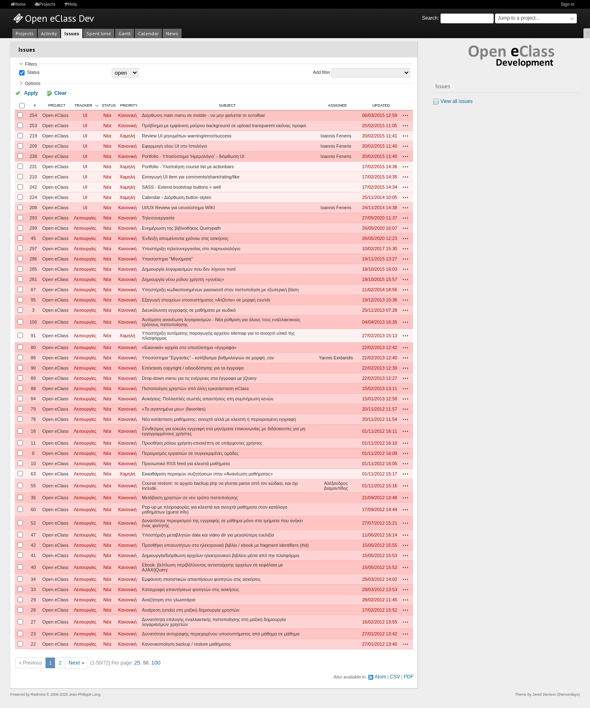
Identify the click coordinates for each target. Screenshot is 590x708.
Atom (383, 674)
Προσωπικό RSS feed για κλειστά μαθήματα (186, 462)
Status (33, 72)
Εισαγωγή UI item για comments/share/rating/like (190, 176)
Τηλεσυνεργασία (158, 217)
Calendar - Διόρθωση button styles (176, 196)
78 (33, 418)
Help (72, 4)
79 (33, 408)
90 (33, 367)
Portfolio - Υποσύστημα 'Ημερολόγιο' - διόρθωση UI (193, 155)
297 (33, 247)
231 (33, 165)
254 (33, 114)
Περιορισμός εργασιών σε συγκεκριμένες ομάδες (190, 452)
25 (135, 662)
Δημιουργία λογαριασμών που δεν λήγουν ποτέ (189, 268)
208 (33, 206)
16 (33, 430)
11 (33, 442)
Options (32, 83)
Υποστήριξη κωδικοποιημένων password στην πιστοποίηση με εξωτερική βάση (220, 288)
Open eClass (55, 114)
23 (33, 632)
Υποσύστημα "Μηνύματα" (167, 258)
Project (57, 105)
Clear (50, 92)
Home (20, 4)
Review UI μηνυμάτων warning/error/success (186, 134)
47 (33, 534)
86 (33, 356)
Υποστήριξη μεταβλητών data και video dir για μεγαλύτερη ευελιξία (208, 534)
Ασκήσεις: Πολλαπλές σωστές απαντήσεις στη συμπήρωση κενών (207, 397)
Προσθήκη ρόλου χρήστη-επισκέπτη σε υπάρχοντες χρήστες (202, 442)
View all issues (456, 101)
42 (33, 544)
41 (33, 554)
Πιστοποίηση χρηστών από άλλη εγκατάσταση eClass (195, 387)
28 (33, 609)
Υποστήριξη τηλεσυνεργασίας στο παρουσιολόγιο (191, 247)
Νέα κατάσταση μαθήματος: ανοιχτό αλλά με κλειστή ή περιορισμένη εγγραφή (219, 418)
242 (33, 186)
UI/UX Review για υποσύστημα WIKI (178, 206)
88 (33, 387)
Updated (381, 105)
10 (33, 462)
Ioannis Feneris (335, 134)
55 (33, 484)
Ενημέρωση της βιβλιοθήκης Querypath (181, 227)
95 (33, 299)
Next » (75, 662)
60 (33, 508)
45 (33, 237)
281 (33, 278)
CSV (396, 674)
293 (33, 217)
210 (33, 176)
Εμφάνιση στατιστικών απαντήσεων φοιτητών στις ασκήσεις (201, 578)
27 (33, 621)
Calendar (148, 33)
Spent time (98, 33)
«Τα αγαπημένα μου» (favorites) (174, 408)
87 (33, 288)
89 (33, 377)
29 (33, 598)
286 (33, 258)
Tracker (83, 105)
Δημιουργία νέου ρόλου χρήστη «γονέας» (183, 278)
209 (33, 145)
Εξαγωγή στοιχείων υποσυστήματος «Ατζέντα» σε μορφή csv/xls (206, 299)
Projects (47, 4)
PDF (409, 674)
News (172, 33)
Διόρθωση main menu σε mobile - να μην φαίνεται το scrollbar (203, 114)
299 (33, 227)
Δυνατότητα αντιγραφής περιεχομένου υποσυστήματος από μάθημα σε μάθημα (221, 632)
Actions (405, 114)
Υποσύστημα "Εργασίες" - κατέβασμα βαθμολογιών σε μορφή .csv (208, 356)
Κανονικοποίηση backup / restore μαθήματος (186, 643)
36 (33, 496)
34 (33, 578)
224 (33, 196)
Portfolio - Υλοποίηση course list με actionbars (188, 165)
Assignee (337, 105)
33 (33, 588)
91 (33, 334)
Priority (129, 105)
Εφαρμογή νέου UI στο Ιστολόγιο (174, 145)
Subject (227, 105)
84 (33, 397)
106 (33, 321)
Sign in (567, 4)
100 (153, 662)
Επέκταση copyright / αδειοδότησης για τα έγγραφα (192, 367)
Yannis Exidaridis (336, 356)
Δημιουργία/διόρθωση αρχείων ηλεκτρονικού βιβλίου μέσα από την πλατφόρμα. (221, 554)
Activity (49, 33)
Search (430, 18)
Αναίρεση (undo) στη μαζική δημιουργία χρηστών (190, 609)
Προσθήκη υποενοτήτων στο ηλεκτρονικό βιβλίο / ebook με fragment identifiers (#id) (225, 544)
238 (33, 155)
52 (33, 522)
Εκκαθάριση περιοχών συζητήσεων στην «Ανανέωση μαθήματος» (207, 472)
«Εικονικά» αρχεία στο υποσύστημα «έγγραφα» (189, 346)
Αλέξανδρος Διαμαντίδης (336, 485)
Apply (28, 92)
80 (33, 346)
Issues (71, 33)
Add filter (322, 72)
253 (33, 124)
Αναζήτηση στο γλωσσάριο (168, 598)
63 (33, 472)
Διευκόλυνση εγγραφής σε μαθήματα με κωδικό (189, 309)
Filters (31, 64)
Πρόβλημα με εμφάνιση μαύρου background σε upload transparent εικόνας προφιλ (224, 124)
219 (33, 134)
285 (33, 268)
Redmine (38, 692)
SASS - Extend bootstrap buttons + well (181, 186)
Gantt (124, 33)
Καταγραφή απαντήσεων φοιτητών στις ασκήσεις (190, 588)
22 (33, 643)
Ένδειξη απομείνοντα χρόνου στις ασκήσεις (185, 237)
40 (33, 566)
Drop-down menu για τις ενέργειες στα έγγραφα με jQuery (199, 377)
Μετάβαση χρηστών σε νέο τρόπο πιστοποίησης (190, 496)
